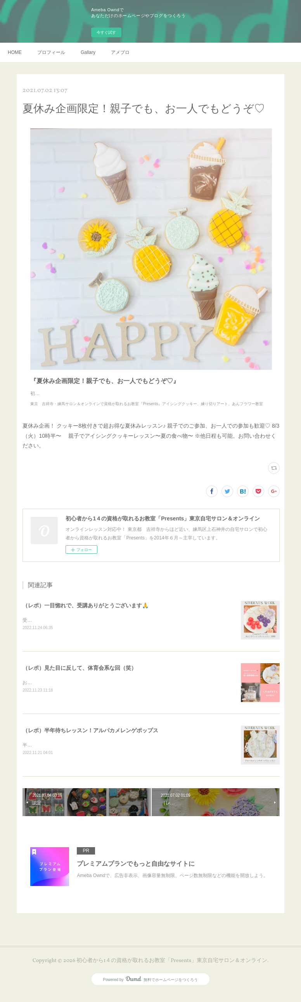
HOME (15, 52)
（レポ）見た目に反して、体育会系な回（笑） (79, 676)
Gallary (88, 52)
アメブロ (120, 52)
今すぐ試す (106, 32)
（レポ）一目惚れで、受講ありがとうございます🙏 (85, 613)
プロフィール (51, 52)
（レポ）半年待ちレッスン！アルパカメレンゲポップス (90, 739)
